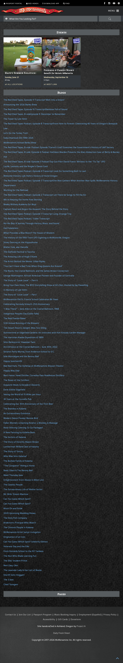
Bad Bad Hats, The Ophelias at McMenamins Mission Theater (34, 366)
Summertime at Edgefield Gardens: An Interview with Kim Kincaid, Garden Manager (45, 332)
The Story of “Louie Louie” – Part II (21, 280)
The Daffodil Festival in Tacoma (19, 252)
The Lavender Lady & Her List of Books (23, 570)
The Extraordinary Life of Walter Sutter (23, 489)
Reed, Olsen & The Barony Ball (18, 470)
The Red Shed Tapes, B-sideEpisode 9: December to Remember (34, 114)
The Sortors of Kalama (15, 437)
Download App (50, 3)
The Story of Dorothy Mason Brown (21, 442)
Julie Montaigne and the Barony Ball (21, 356)
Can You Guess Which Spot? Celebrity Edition (26, 541)
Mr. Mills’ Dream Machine (16, 494)
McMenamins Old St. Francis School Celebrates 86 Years (31, 299)
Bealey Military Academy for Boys (20, 204)
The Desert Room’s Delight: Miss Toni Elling (25, 328)
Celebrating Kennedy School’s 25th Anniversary (27, 304)
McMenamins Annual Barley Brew (20, 142)
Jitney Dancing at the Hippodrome (21, 242)
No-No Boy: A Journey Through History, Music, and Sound (31, 223)
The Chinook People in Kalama (18, 527)
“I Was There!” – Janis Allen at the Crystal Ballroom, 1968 (31, 309)
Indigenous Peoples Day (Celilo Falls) (21, 313)
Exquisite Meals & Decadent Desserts (22, 385)
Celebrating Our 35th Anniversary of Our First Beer (28, 404)
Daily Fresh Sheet (61, 633)
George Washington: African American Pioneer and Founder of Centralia (39, 275)
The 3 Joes (9, 579)
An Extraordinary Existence (17, 413)
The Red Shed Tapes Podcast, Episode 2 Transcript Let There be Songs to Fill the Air (45, 195)
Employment (85, 614)
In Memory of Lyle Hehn (15, 290)
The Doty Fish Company (15, 518)
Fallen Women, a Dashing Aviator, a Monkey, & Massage (31, 423)
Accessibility (49, 619)
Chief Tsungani (11, 584)
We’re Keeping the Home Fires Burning (23, 199)
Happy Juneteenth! (13, 361)
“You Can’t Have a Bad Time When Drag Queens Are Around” (33, 266)
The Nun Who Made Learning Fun (20, 556)
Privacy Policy (109, 614)
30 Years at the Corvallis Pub (18, 399)
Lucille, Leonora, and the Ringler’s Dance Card (26, 166)
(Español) (96, 614)
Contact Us (10, 614)
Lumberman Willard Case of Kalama (21, 446)
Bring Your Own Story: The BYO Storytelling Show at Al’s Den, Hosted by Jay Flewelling (46, 285)
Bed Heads (32, 3)
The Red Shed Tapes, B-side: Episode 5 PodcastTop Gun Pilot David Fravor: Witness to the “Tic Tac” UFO (54, 161)
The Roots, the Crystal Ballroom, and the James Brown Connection (36, 271)
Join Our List (25, 614)
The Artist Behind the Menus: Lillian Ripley (24, 261)
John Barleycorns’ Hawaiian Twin (19, 342)
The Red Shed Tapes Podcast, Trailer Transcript (27, 218)
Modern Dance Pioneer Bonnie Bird (21, 418)
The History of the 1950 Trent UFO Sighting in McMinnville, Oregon (37, 237)
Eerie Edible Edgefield (14, 389)
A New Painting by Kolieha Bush (19, 432)
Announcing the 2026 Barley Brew (20, 104)
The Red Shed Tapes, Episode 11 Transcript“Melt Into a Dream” (34, 100)
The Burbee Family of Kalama (18, 461)
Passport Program (42, 614)
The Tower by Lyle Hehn (15, 119)
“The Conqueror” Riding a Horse (19, 465)
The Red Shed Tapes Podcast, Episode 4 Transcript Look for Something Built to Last (45, 171)
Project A (81, 626)
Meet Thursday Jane (13, 475)
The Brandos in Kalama (15, 408)
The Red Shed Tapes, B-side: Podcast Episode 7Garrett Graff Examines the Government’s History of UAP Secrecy (59, 147)
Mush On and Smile (13, 508)
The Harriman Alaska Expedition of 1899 (23, 337)
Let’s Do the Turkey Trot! (16, 133)
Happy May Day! (11, 370)
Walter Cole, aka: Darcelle (16, 247)
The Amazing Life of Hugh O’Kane (20, 256)
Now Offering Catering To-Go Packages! (23, 427)
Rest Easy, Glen (11, 565)
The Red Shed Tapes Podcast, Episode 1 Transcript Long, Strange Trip (37, 214)
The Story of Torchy (13, 451)
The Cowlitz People (13, 484)
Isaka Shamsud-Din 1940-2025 (18, 138)
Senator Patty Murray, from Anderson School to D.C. (29, 351)
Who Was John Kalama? (15, 456)
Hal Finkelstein (11, 228)
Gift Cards (63, 619)
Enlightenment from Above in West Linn (24, 480)
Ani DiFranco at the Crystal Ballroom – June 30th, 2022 (30, 347)
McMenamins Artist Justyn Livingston (22, 532)
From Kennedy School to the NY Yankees (23, 551)
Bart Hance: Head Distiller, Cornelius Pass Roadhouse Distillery (34, 375)
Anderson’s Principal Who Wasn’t (20, 522)
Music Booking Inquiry (65, 614)
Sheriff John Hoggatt (14, 575)
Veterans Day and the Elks (16, 546)
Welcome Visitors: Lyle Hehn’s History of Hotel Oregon (31, 176)
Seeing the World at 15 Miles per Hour (22, 394)
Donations (76, 619)
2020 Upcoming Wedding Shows (19, 513)
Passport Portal (13, 3)
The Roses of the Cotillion (16, 380)
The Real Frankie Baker (15, 318)
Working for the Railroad (16, 190)
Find (66, 3)
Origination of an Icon (14, 537)
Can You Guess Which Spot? (17, 499)
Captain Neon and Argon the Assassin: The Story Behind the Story (36, 209)
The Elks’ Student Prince (15, 560)
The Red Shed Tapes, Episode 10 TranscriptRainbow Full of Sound (35, 109)
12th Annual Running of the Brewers (21, 323)
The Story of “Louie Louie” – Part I (20, 294)
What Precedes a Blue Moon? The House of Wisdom (29, 233)
